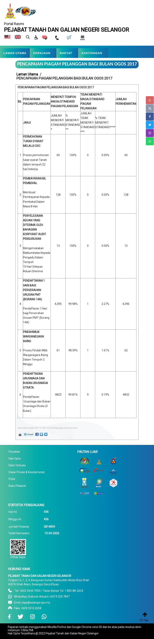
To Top (144, 620)
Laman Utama (27, 74)
